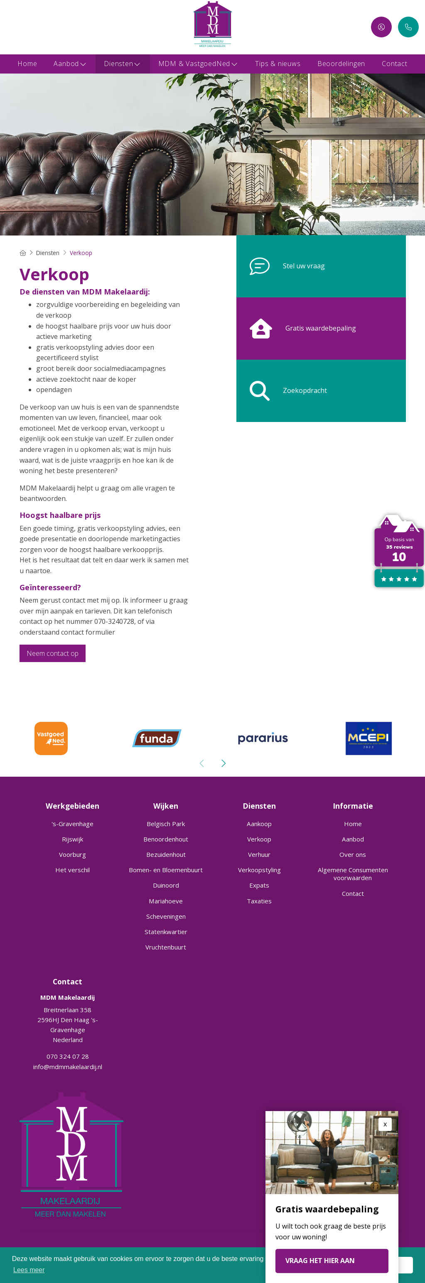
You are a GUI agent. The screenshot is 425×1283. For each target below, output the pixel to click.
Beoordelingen (341, 63)
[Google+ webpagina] (37, 27)
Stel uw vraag (280, 266)
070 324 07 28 (68, 1056)
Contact (395, 63)
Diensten (122, 63)
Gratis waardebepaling (296, 329)
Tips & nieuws (277, 63)
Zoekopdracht (281, 391)
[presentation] (202, 763)
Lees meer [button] (29, 1269)
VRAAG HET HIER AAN (320, 1260)
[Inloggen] (381, 27)
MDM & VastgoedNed (198, 63)
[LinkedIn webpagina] (24, 27)
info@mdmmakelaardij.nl (67, 1066)
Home (27, 63)
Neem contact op (53, 653)
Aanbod (70, 63)
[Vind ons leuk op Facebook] (11, 27)
